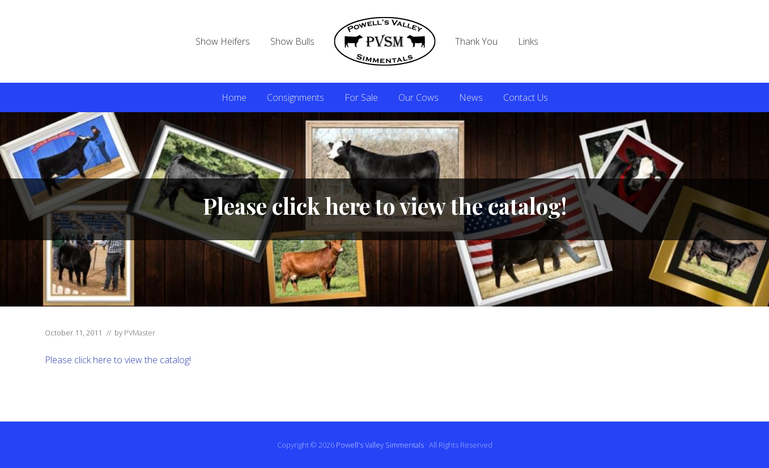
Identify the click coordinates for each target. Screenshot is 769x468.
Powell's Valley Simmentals (380, 445)
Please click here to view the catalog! (118, 360)
